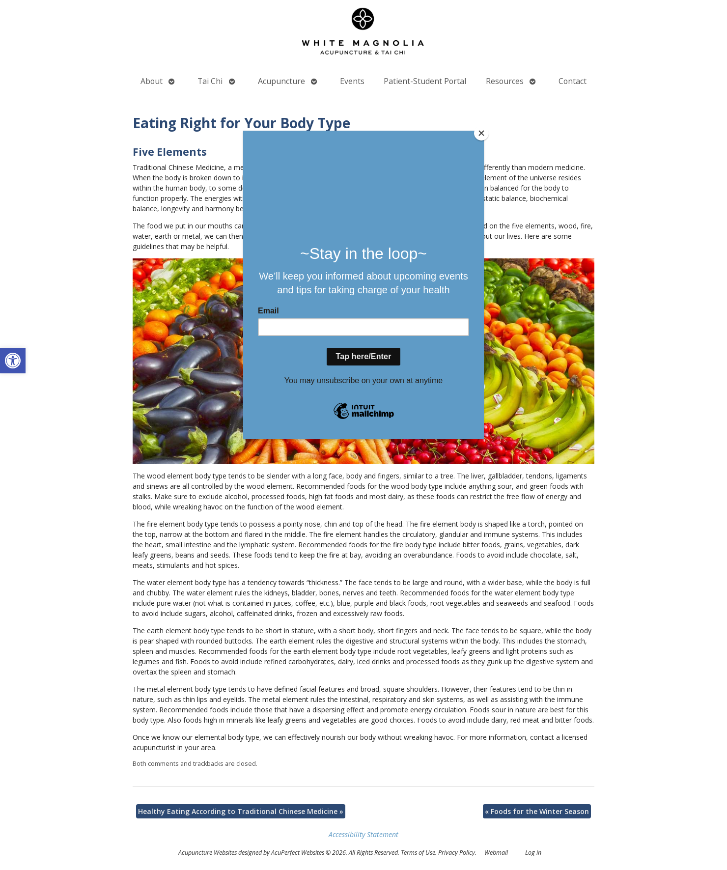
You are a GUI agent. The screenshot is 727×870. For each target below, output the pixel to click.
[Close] (481, 133)
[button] (13, 360)
